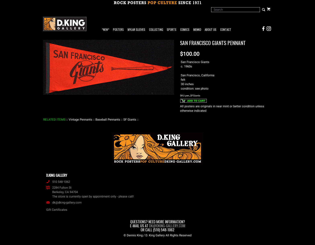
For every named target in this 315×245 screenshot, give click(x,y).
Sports (171, 29)
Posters (118, 29)
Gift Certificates (56, 210)
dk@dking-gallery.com (64, 202)
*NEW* (105, 29)
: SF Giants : (130, 119)
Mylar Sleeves (136, 29)
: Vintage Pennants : (80, 119)
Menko (197, 29)
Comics (184, 29)
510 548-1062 (58, 182)
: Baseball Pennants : (108, 119)
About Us (210, 29)
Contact (225, 29)
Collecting (156, 29)
